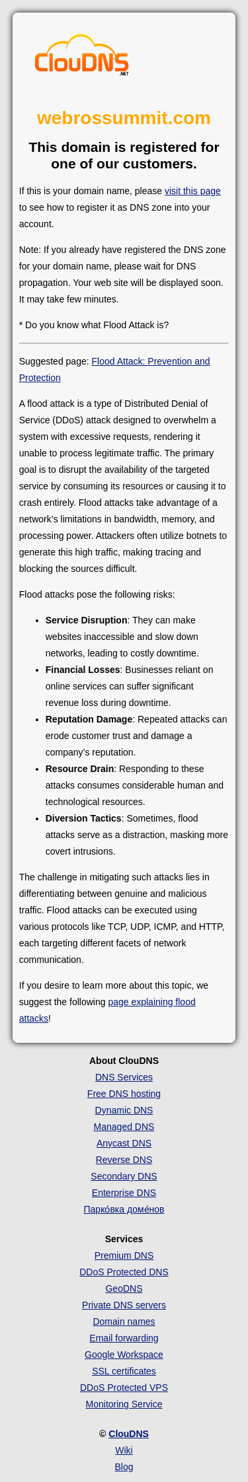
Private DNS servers (124, 1305)
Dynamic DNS (124, 1110)
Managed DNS (124, 1126)
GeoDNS (123, 1288)
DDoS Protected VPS (124, 1387)
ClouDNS (128, 1434)
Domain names (124, 1321)
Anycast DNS (124, 1143)
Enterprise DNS (124, 1192)
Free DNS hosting (124, 1093)
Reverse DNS (124, 1159)
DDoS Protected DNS (124, 1272)
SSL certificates (124, 1371)
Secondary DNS (124, 1176)
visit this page (193, 191)
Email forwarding (123, 1338)
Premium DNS (124, 1255)
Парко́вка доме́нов (124, 1209)
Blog (123, 1467)
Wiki (123, 1450)
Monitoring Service (124, 1404)
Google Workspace (124, 1354)
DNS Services (124, 1077)
